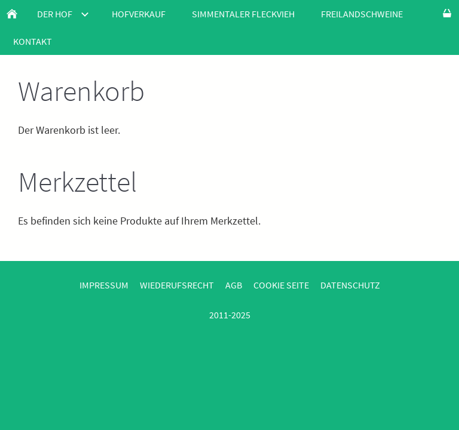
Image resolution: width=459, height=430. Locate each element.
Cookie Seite (281, 285)
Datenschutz (350, 285)
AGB (233, 285)
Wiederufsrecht (177, 285)
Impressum (103, 285)
